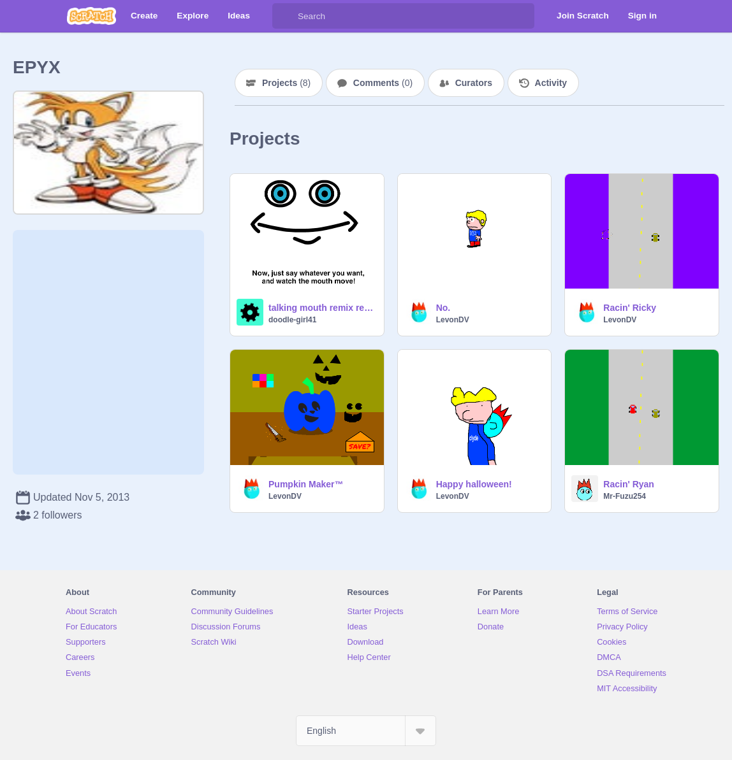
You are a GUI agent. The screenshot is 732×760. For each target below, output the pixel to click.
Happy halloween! (474, 484)
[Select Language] (366, 730)
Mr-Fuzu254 (624, 496)
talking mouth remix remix (322, 308)
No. (443, 308)
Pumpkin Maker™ (305, 484)
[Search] (285, 16)
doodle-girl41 (292, 319)
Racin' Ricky (629, 308)
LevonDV (452, 319)
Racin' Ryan (628, 484)
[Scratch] (91, 16)
